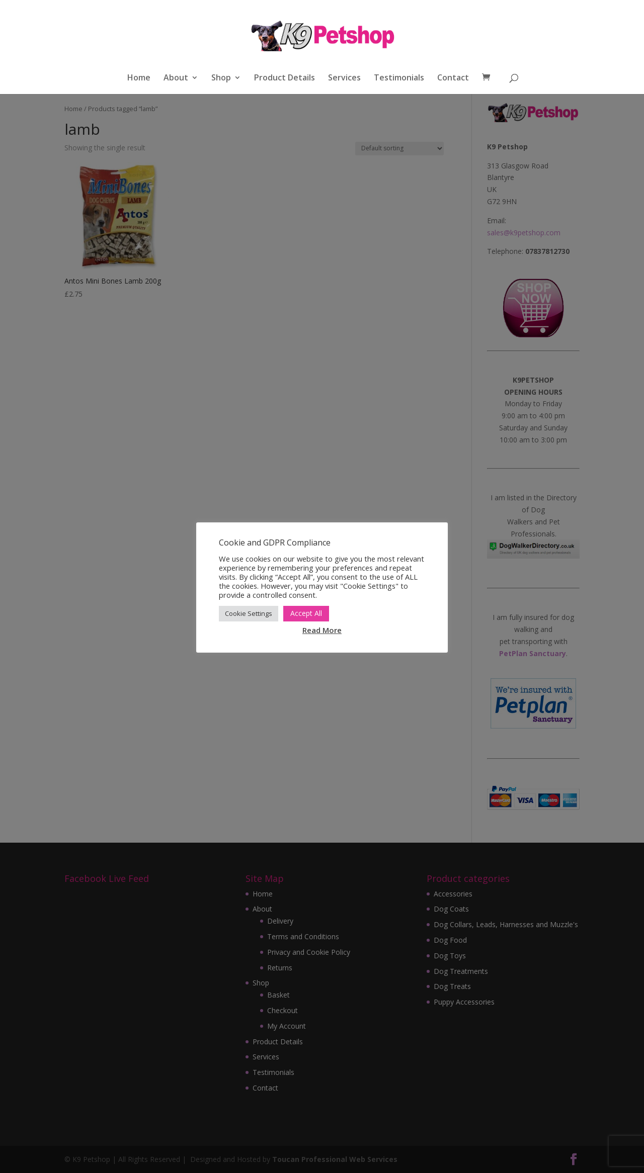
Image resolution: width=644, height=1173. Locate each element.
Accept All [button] (306, 613)
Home (138, 78)
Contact (453, 78)
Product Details (284, 78)
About (176, 78)
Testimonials (399, 78)
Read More (322, 630)
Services (344, 78)
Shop (221, 78)
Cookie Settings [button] (248, 613)
